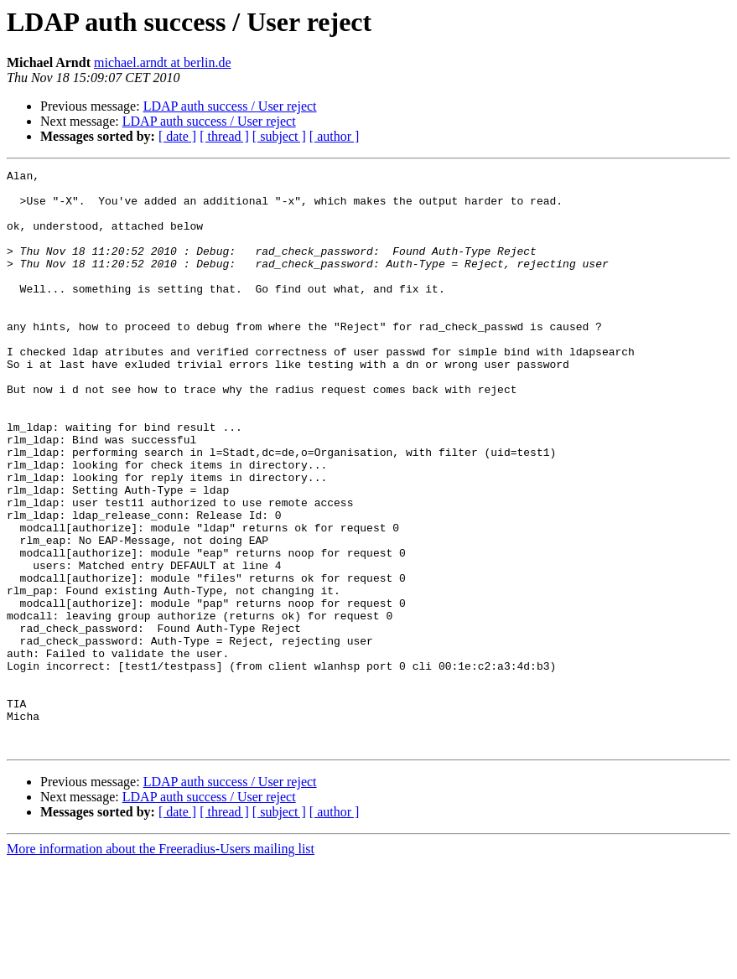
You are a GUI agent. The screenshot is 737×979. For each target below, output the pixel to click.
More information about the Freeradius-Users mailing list (160, 964)
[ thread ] (224, 136)
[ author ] (334, 136)
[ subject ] (279, 136)
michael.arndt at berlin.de (162, 62)
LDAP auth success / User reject (230, 106)
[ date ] (177, 136)
